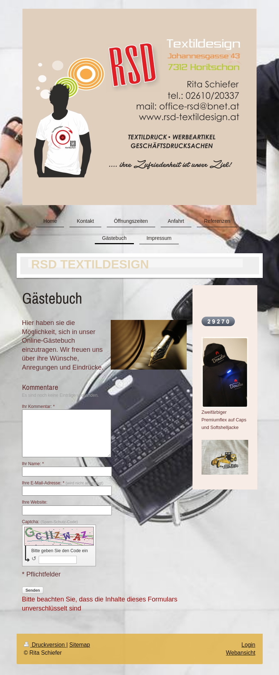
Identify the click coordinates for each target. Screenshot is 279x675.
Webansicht (240, 653)
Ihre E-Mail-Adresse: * (62, 483)
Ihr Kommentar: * (38, 406)
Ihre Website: (34, 502)
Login (248, 645)
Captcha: (50, 521)
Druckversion (45, 645)
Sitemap (79, 645)
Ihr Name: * (33, 463)
